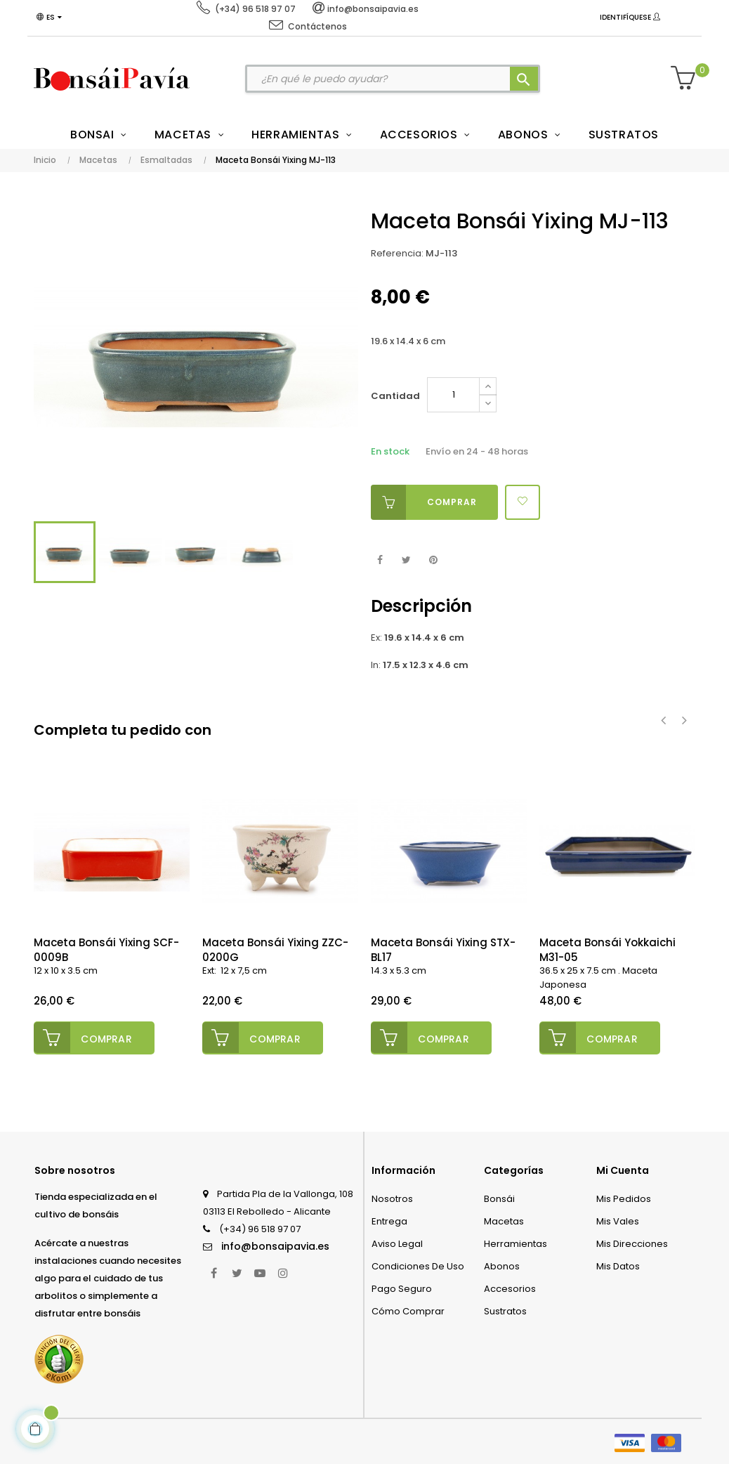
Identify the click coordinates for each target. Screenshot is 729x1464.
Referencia (396, 253)
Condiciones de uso (418, 1265)
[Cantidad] (453, 394)
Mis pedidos (623, 1197)
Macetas (504, 1220)
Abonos (502, 1265)
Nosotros (392, 1197)
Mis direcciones (632, 1242)
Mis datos (618, 1265)
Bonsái (499, 1197)
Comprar (424, 502)
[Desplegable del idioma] (50, 17)
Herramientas (515, 1242)
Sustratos (505, 1309)
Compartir (379, 560)
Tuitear (406, 560)
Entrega (389, 1220)
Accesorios (510, 1287)
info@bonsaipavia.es (275, 1245)
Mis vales (617, 1220)
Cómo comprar (408, 1309)
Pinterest (433, 560)
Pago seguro (402, 1287)
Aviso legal (397, 1242)
